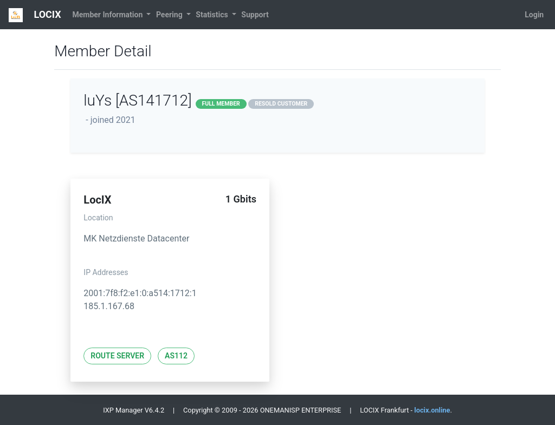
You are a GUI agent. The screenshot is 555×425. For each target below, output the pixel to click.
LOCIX (35, 15)
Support (254, 14)
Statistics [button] (213, 14)
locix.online (432, 410)
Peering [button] (170, 14)
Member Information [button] (108, 14)
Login (534, 14)
